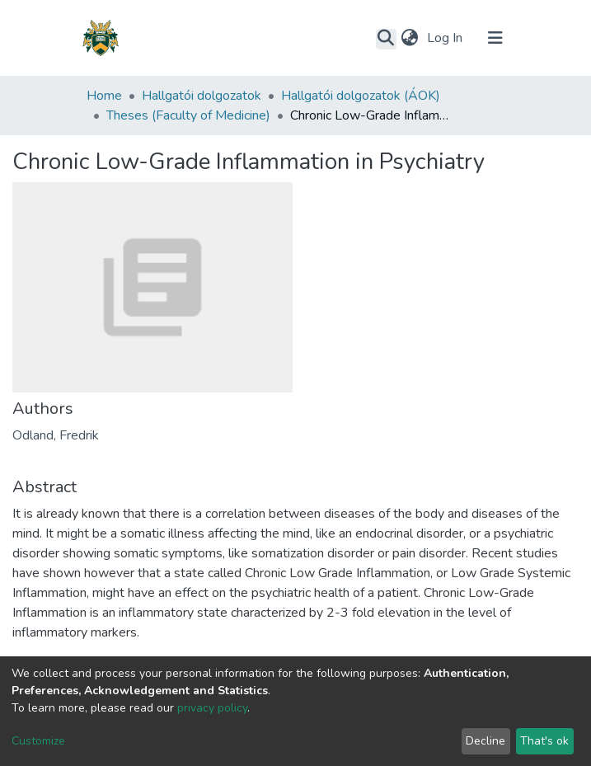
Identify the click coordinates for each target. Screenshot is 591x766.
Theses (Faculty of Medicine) (188, 115)
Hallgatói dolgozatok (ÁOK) (360, 96)
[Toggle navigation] (495, 37)
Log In (446, 38)
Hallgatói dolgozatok (201, 96)
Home (104, 96)
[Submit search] (386, 39)
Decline (485, 741)
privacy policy (212, 708)
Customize (38, 741)
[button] (410, 38)
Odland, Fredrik (55, 435)
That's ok (544, 741)
